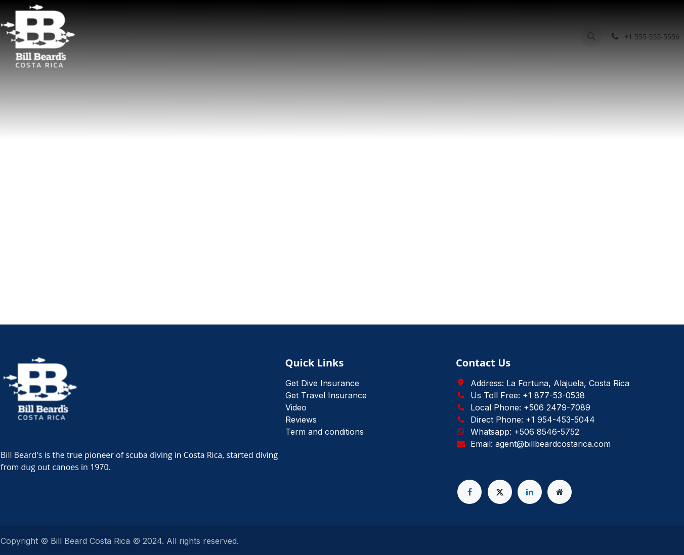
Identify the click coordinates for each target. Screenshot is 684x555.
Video (296, 407)
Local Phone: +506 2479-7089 (530, 407)
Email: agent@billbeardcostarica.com (541, 444)
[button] (591, 36)
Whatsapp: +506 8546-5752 (525, 432)
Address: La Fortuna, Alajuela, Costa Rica (550, 383)
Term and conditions (324, 432)
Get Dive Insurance (322, 383)
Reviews (301, 419)
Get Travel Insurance (326, 395)
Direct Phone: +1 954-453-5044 (533, 419)
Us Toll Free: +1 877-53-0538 (528, 395)
